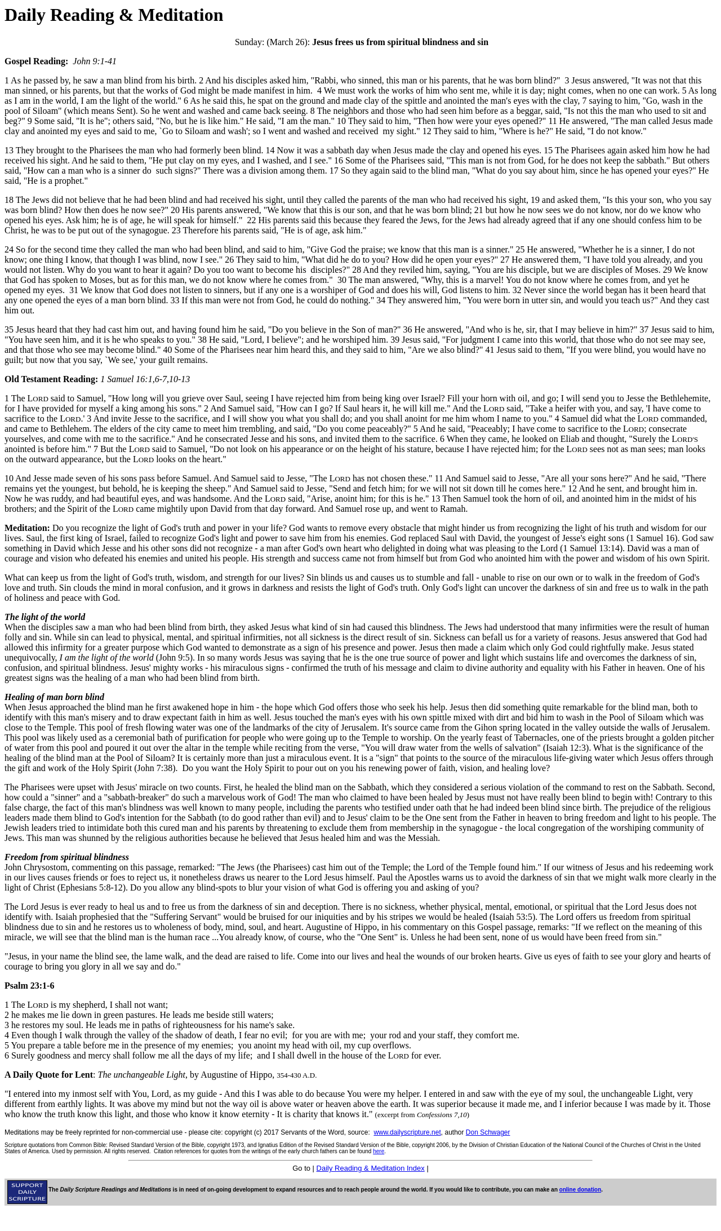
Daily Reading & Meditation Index (371, 1168)
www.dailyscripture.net (406, 1132)
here (378, 1151)
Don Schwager (488, 1132)
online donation (580, 1189)
